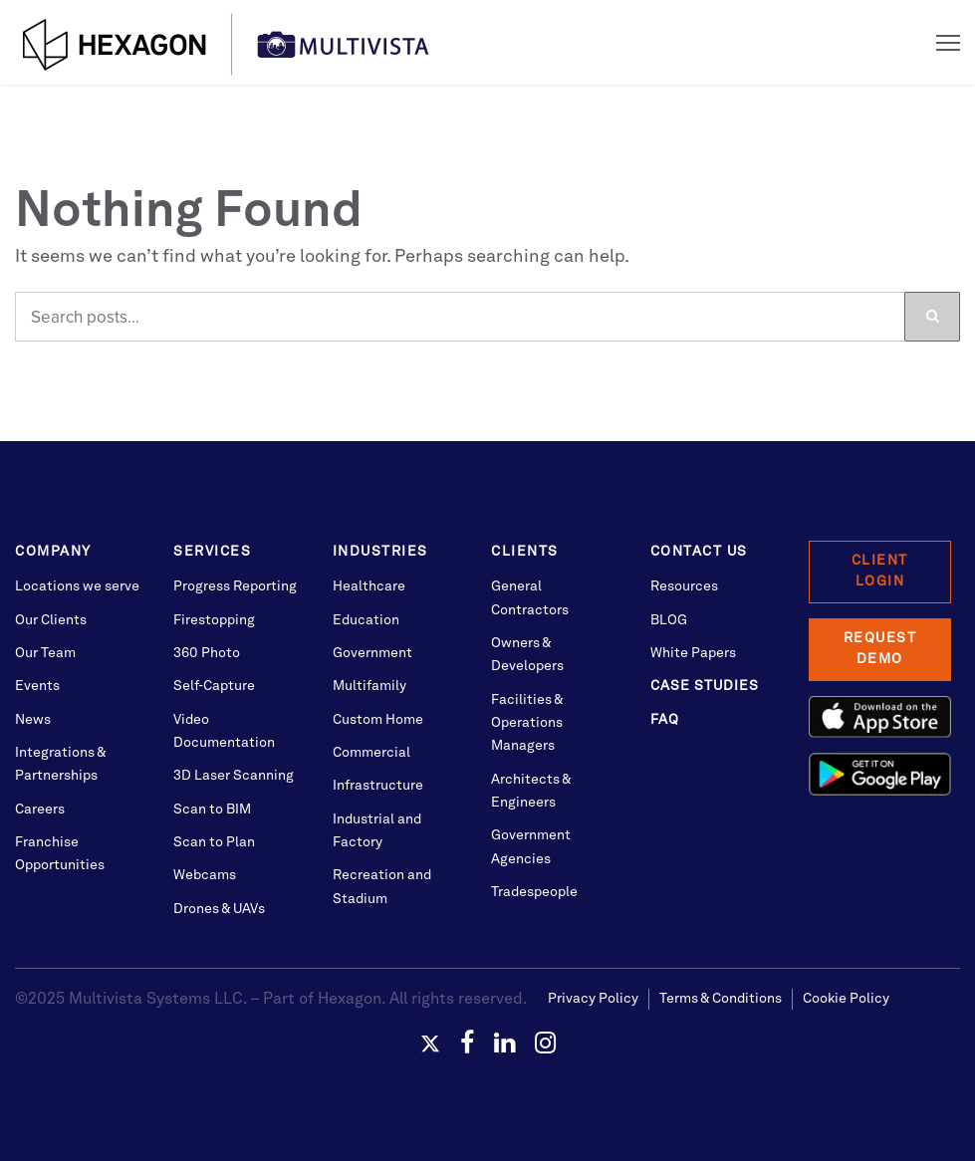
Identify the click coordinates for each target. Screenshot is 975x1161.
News (33, 720)
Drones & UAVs (219, 909)
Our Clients (51, 620)
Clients (525, 552)
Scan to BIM (212, 809)
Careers (40, 809)
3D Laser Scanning (233, 776)
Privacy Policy (593, 999)
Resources (684, 586)
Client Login (880, 571)
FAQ (664, 720)
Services (212, 552)
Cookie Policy (846, 999)
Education (366, 620)
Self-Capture (214, 686)
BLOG (668, 620)
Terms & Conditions (720, 999)
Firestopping (214, 620)
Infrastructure (378, 786)
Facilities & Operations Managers (527, 723)
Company (53, 552)
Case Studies (704, 686)
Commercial (371, 753)
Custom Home (378, 720)
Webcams (204, 875)
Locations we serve (77, 586)
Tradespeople (534, 892)
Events (37, 686)
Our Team (45, 653)
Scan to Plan (214, 842)
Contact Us (699, 552)
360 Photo (206, 653)
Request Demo (880, 648)
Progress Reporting (235, 586)
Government (372, 653)
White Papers (693, 653)
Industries (380, 552)
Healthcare (369, 586)
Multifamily (369, 686)
